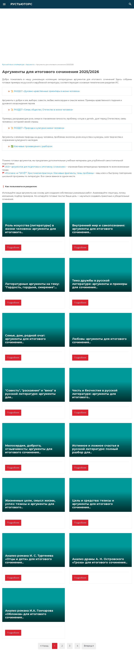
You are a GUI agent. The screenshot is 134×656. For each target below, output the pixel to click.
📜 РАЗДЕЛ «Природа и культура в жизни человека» (37, 128)
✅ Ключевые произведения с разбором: (31, 146)
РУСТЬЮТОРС (19, 4)
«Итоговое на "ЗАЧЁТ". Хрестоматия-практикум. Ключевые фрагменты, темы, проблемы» (49, 173)
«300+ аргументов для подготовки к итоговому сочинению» (35, 166)
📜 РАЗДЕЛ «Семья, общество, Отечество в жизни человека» (42, 109)
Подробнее (13, 247)
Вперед (89, 646)
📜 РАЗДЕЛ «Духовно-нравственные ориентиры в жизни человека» (45, 91)
